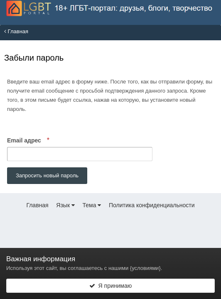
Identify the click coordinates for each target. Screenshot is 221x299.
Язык (65, 205)
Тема (92, 205)
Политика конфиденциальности (152, 205)
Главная (16, 31)
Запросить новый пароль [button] (47, 175)
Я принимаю (110, 285)
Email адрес (25, 140)
